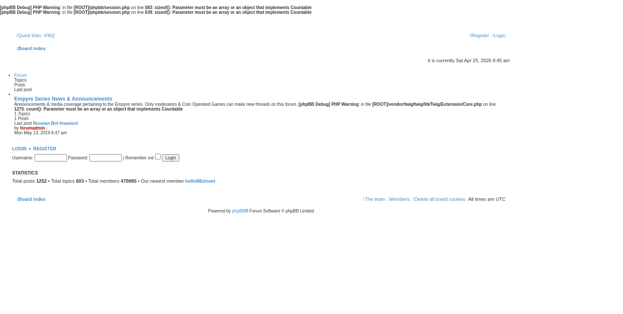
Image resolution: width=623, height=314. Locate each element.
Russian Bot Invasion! (55, 123)
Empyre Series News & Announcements (63, 99)
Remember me (143, 157)
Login (19, 148)
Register (45, 148)
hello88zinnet (200, 181)
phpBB (238, 211)
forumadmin (32, 128)
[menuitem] (48, 35)
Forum (20, 75)
